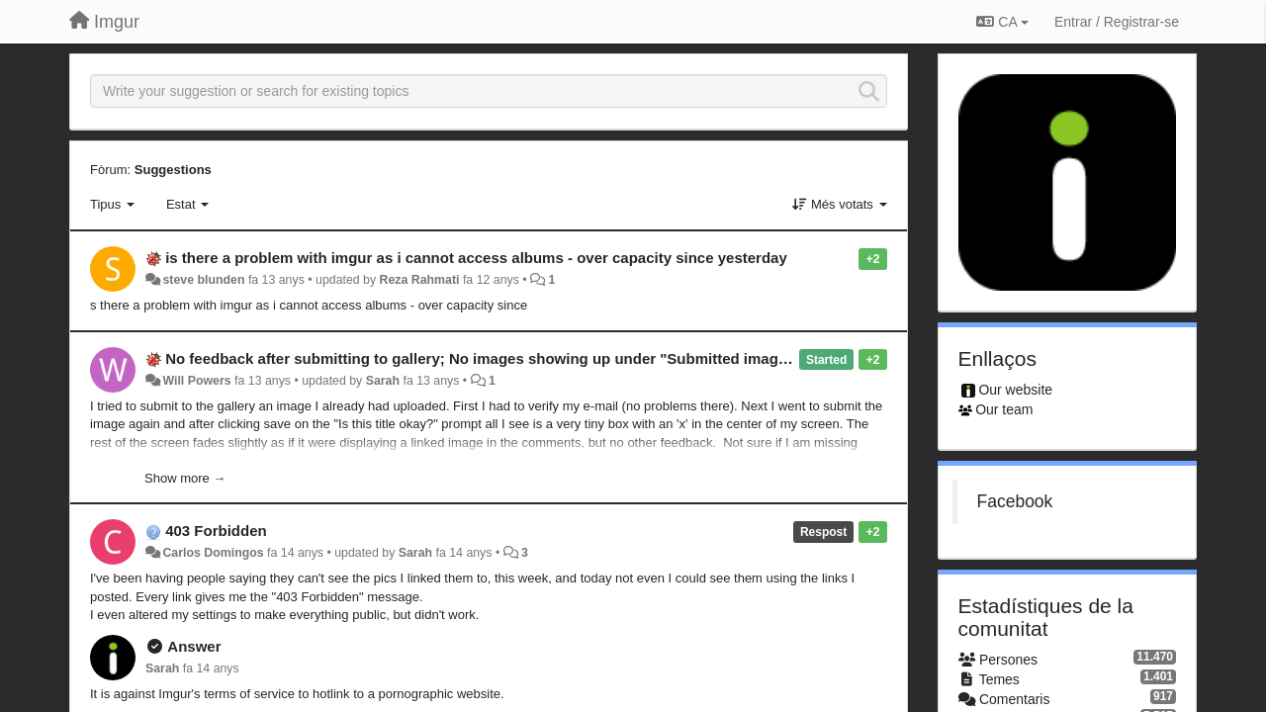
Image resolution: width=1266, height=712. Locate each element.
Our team (1004, 409)
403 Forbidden (216, 530)
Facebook (1015, 501)
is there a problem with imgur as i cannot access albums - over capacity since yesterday (476, 257)
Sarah (383, 381)
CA (1002, 22)
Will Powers (196, 381)
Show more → (185, 478)
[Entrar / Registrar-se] (1116, 22)
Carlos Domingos (212, 553)
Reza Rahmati (420, 280)
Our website (1015, 390)
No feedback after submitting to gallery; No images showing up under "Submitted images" (483, 358)
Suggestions (173, 169)
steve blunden (203, 280)
